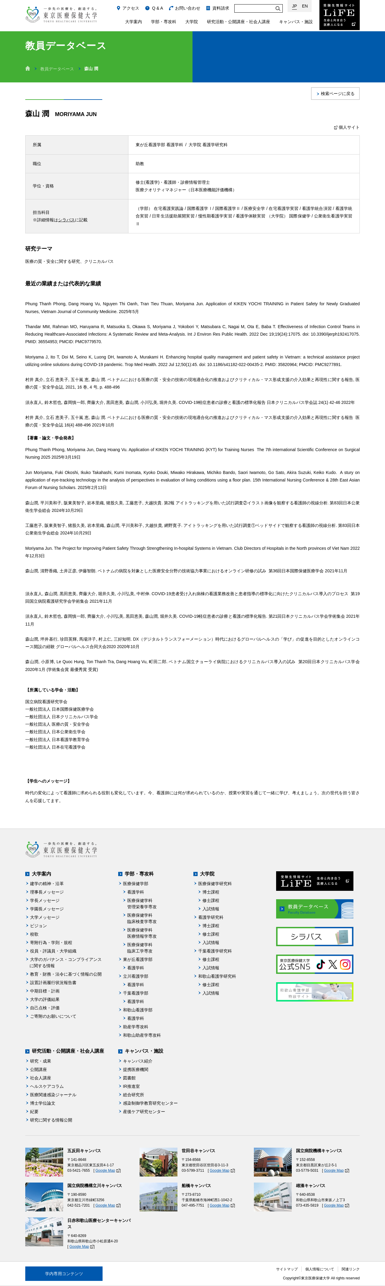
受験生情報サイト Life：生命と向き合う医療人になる (339, 15)
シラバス (66, 219)
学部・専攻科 (163, 21)
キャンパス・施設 (296, 21)
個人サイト (346, 127)
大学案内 (133, 21)
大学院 (191, 21)
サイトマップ (287, 1269)
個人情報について (319, 1269)
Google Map (105, 1170)
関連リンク (351, 1269)
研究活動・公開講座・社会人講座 (238, 21)
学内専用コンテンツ (64, 1273)
